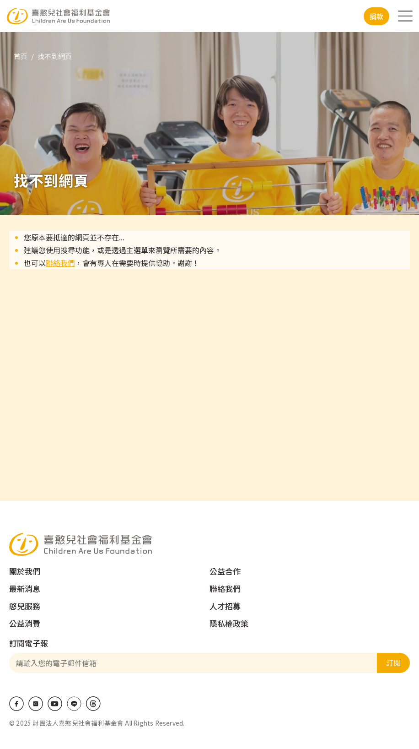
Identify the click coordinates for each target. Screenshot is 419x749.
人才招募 (225, 606)
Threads (93, 703)
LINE (74, 703)
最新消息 (24, 588)
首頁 (20, 56)
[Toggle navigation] (405, 16)
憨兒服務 (24, 606)
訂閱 (393, 662)
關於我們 (24, 571)
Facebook (16, 703)
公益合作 (225, 571)
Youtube (55, 703)
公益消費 (24, 623)
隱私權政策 (229, 623)
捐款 (376, 16)
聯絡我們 (60, 262)
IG (35, 703)
